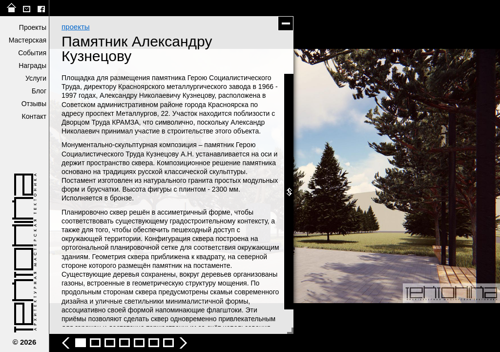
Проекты (32, 27)
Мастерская (27, 40)
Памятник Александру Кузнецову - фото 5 (124, 343)
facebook (41, 8)
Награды (32, 65)
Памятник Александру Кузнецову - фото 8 (168, 343)
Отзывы (33, 104)
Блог (39, 91)
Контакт (34, 116)
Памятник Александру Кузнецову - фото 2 (80, 343)
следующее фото (387, 176)
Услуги (35, 78)
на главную (12, 8)
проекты (76, 26)
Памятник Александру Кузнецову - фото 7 (153, 343)
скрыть (285, 23)
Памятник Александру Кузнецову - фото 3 (95, 343)
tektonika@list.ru (26, 8)
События (32, 53)
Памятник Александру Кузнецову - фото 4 (110, 343)
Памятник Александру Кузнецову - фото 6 (139, 343)
